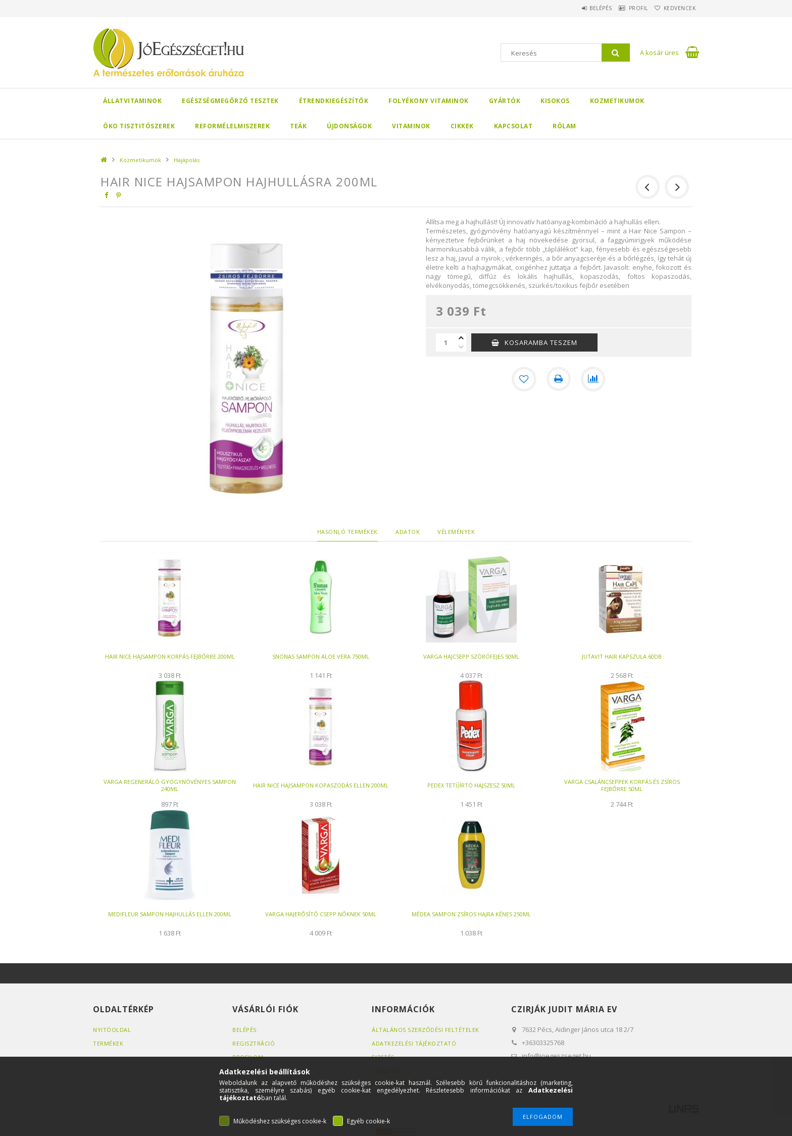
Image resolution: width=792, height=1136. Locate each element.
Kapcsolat (513, 126)
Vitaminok (411, 126)
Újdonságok (349, 126)
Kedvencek (676, 8)
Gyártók (505, 100)
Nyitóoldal (112, 1029)
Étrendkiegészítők (334, 100)
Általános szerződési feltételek (425, 1029)
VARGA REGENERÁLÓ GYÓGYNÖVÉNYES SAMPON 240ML (170, 785)
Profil (625, 8)
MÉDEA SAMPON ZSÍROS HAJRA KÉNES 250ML (471, 914)
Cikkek (462, 126)
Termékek (108, 1043)
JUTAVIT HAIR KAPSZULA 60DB (622, 656)
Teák (298, 126)
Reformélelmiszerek (232, 126)
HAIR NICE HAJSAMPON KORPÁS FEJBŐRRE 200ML (170, 656)
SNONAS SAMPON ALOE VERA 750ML (320, 656)
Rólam (564, 126)
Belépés (580, 8)
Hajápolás (187, 160)
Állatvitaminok (132, 100)
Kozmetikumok (617, 100)
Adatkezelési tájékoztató (414, 1043)
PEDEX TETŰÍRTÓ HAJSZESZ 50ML (471, 785)
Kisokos (555, 100)
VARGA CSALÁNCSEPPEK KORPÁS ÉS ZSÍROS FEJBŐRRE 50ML (622, 785)
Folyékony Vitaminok (428, 100)
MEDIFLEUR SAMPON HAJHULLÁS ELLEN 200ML (169, 914)
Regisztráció (253, 1043)
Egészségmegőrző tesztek (230, 100)
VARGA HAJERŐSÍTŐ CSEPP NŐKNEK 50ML (320, 914)
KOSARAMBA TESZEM (541, 342)
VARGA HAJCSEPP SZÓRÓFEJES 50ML (471, 656)
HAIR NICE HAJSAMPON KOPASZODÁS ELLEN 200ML (320, 785)
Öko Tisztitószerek (139, 126)
